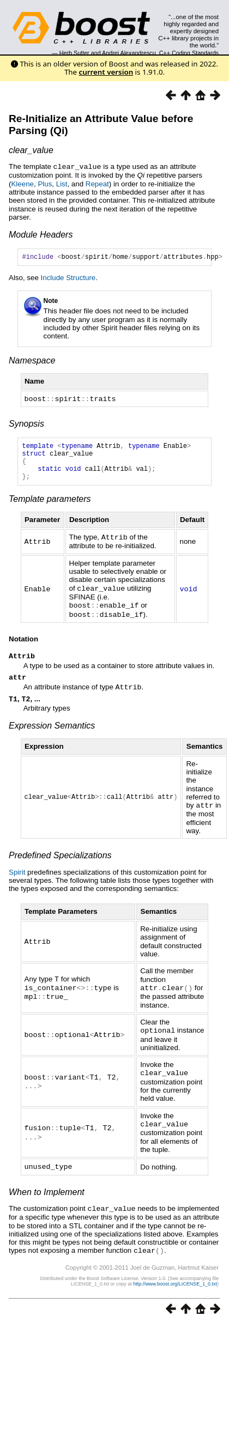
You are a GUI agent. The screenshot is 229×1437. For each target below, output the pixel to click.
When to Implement (47, 1198)
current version (106, 72)
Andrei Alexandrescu (129, 53)
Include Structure (68, 279)
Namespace (32, 361)
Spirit (17, 881)
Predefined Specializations (60, 864)
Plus (45, 183)
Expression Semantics (52, 734)
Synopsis (26, 424)
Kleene (22, 183)
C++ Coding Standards (189, 53)
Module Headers (41, 234)
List (62, 183)
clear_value (31, 150)
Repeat (97, 183)
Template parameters (50, 507)
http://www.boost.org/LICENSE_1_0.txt (175, 1289)
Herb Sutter (74, 53)
